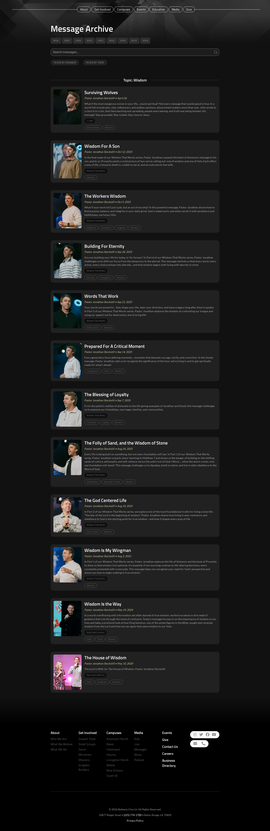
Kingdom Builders (84, 767)
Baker (110, 744)
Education (158, 9)
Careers (167, 753)
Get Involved (102, 9)
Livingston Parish (117, 760)
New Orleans (114, 770)
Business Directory (169, 763)
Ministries (85, 754)
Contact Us (170, 746)
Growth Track (87, 739)
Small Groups (87, 744)
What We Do (59, 749)
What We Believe (62, 744)
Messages (140, 749)
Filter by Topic (95, 62)
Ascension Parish (117, 739)
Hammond (113, 749)
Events (141, 9)
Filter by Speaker (65, 62)
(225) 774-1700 (133, 815)
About (84, 9)
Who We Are (59, 739)
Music (138, 754)
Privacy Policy (135, 820)
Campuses (123, 9)
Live (137, 744)
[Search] (135, 52)
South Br (112, 775)
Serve (82, 749)
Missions (84, 760)
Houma (111, 754)
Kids (137, 739)
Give (189, 9)
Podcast (139, 760)
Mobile (110, 765)
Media (175, 9)
